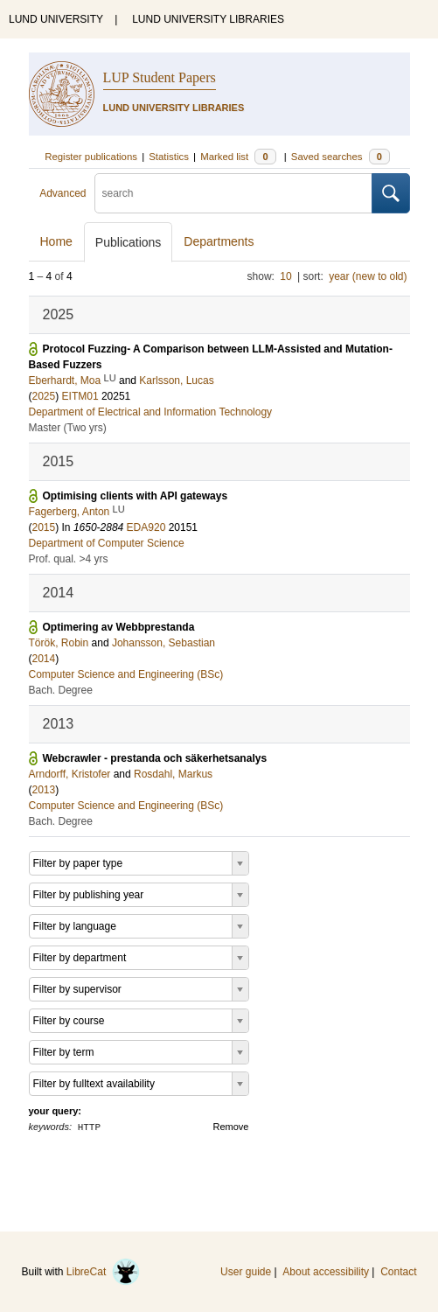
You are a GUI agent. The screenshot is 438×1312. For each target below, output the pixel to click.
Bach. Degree (61, 690)
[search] (233, 193)
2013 (44, 790)
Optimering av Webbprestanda (119, 627)
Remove (231, 1126)
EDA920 (146, 527)
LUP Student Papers (159, 77)
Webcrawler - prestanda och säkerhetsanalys (155, 758)
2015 (44, 527)
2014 (44, 659)
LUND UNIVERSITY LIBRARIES (208, 19)
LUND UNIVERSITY (56, 19)
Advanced (62, 193)
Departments (219, 241)
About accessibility (325, 1272)
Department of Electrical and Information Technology (151, 412)
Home (56, 241)
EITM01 (80, 396)
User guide (245, 1272)
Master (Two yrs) (68, 428)
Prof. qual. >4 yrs (68, 559)
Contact (398, 1272)
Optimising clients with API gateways (135, 496)
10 (285, 276)
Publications (128, 242)
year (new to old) (368, 276)
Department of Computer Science (106, 543)
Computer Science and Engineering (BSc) (126, 674)
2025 (44, 396)
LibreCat (103, 1272)
